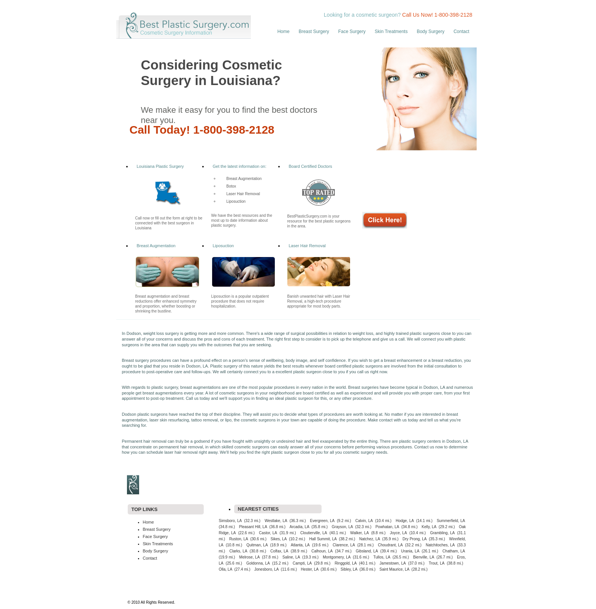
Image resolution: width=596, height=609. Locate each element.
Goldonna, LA (258, 563)
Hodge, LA (405, 521)
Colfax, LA (279, 551)
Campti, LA (302, 563)
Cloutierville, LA (313, 533)
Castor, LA (268, 533)
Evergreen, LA (322, 521)
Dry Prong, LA (415, 539)
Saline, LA (291, 557)
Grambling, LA (442, 533)
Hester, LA (310, 569)
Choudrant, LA (390, 545)
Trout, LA (437, 563)
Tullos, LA (381, 557)
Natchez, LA (369, 539)
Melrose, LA (249, 557)
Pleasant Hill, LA (253, 527)
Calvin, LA (364, 521)
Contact (461, 31)
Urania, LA (410, 551)
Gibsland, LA (367, 551)
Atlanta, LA (300, 545)
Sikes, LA (279, 539)
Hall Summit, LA (323, 539)
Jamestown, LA (393, 563)
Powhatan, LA (387, 527)
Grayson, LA (342, 527)
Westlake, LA (276, 521)
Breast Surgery (314, 31)
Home (283, 31)
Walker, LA (359, 533)
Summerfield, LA (451, 521)
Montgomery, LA (336, 557)
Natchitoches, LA (440, 545)
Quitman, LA (257, 545)
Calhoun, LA (322, 551)
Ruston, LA (238, 539)
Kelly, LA (429, 527)
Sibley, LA (349, 569)
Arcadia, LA (299, 527)
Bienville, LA (423, 557)
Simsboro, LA (230, 521)
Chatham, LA (453, 551)
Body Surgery (430, 31)
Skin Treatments (391, 31)
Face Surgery (352, 31)
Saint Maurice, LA (394, 569)
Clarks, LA (238, 551)
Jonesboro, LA (266, 569)
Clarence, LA (344, 545)
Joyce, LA (398, 533)
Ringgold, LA (345, 563)
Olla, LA (226, 569)
